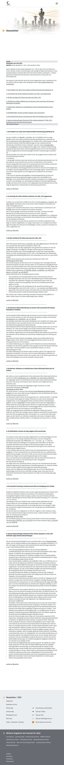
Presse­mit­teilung (51, 541)
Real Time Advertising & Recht (26, 742)
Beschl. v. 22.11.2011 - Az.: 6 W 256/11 (17, 272)
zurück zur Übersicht (12, 189)
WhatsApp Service (11, 715)
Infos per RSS (40, 715)
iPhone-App (9, 708)
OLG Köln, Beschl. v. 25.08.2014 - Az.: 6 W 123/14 (40, 270)
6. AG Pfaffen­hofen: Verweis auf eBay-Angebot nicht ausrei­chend (25, 113)
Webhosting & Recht (12, 745)
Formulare (9, 756)
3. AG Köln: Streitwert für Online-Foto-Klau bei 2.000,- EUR (23, 97)
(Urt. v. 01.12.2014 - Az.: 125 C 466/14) (33, 244)
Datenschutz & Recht (12, 739)
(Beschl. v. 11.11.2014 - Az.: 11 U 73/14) (31, 137)
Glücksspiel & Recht (26, 739)
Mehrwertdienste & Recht (41, 739)
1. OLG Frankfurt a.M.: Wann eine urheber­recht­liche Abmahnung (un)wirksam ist (30, 90)
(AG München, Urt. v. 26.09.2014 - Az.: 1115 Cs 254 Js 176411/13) (36, 378)
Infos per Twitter (41, 711)
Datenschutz (10, 761)
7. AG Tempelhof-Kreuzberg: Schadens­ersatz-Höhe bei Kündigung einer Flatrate (30, 116)
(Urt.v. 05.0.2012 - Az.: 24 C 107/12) (22, 520)
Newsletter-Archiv (11, 704)
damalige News (48, 145)
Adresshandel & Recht (32, 736)
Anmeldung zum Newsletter (44, 708)
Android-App (10, 711)
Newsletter (9, 701)
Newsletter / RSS (14, 697)
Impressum (9, 759)
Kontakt (8, 754)
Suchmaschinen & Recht (43, 742)
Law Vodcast (10, 736)
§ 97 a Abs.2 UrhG (24, 141)
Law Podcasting (19, 736)
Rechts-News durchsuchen (43, 722)
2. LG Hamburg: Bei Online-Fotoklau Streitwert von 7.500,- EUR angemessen (28, 94)
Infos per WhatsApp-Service (44, 718)
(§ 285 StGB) (25, 387)
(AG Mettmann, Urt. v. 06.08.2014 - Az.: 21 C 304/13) (21, 319)
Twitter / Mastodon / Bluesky (15, 722)
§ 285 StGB (21, 403)
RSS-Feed (9, 718)
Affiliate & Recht (45, 736)
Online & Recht (10, 742)
